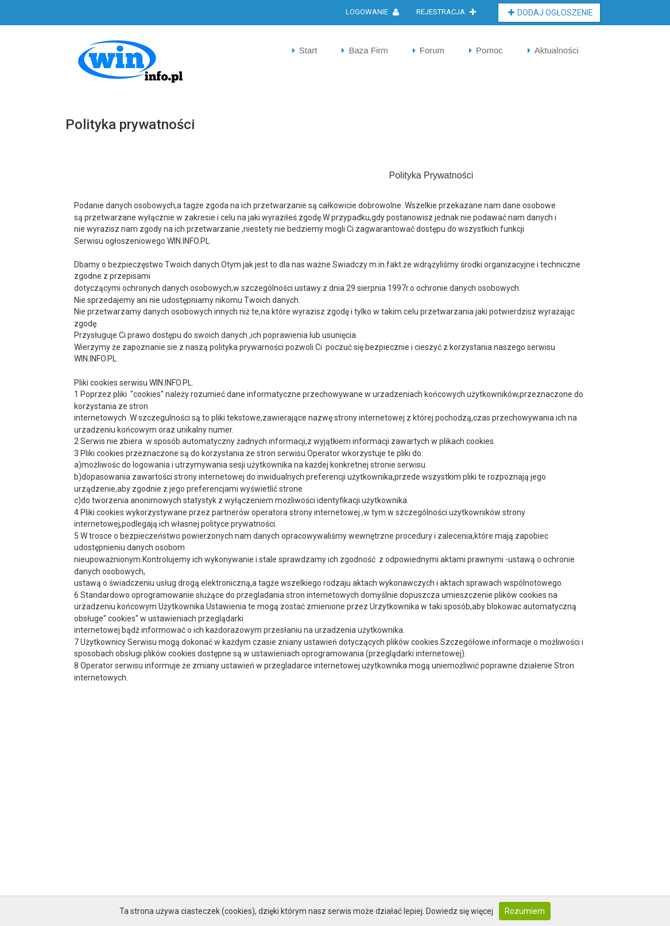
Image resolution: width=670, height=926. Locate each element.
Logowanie (372, 11)
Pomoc (489, 50)
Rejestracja (446, 11)
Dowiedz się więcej (459, 911)
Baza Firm (368, 50)
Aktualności (557, 50)
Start (308, 50)
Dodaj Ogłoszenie (550, 12)
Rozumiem (525, 911)
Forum (432, 50)
